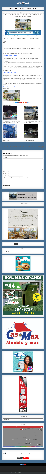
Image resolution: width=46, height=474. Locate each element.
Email (4, 173)
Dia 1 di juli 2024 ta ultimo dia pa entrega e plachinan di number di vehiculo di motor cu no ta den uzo (23, 15)
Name (4, 171)
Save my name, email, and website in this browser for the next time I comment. (18, 177)
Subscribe (26, 457)
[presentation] (11, 182)
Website (4, 175)
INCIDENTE (23, 12)
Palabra (35, 8)
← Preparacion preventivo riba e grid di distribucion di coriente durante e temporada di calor (19, 145)
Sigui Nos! (29, 8)
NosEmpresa (21, 8)
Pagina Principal (13, 8)
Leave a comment (27, 17)
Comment (5, 157)
